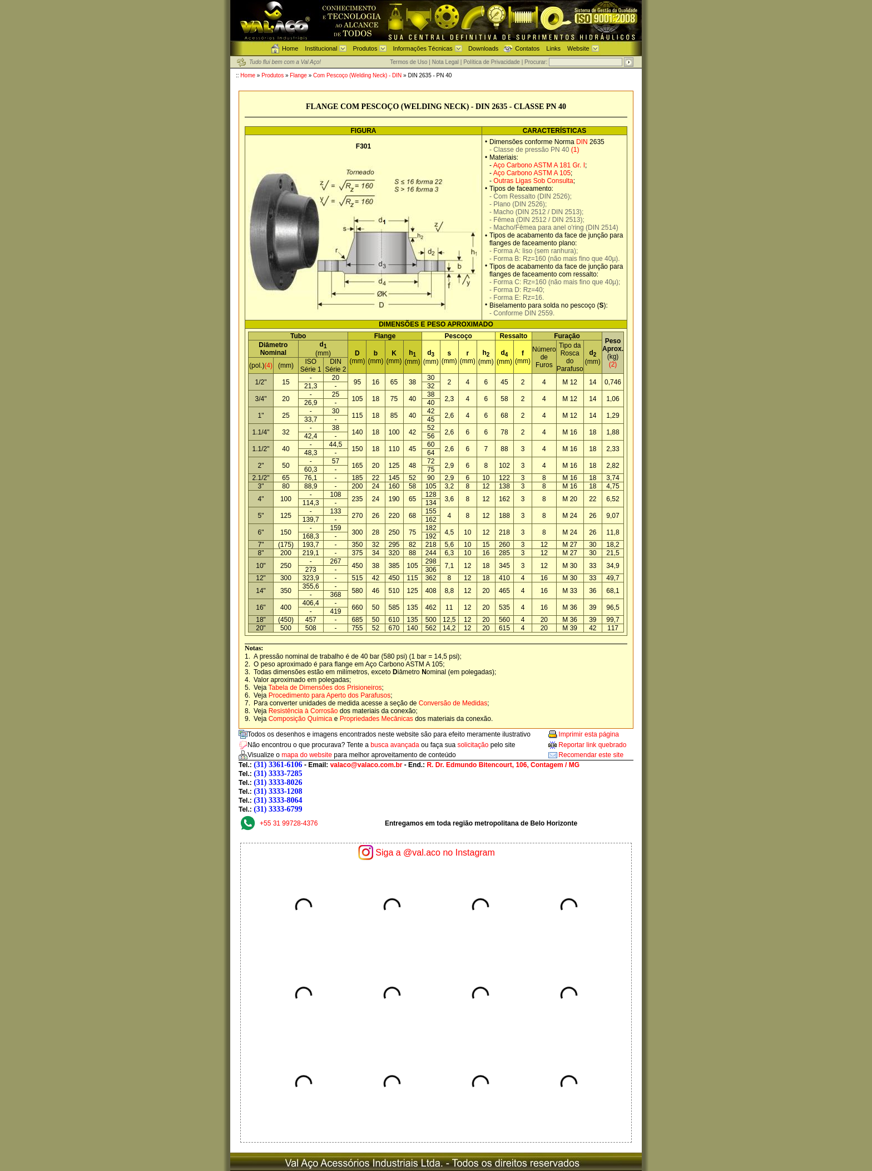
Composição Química (301, 719)
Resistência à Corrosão (303, 711)
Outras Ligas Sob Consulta (533, 181)
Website (578, 48)
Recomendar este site (590, 755)
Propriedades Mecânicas (376, 719)
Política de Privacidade (491, 62)
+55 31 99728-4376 (289, 823)
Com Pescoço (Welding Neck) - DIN (358, 75)
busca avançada (394, 745)
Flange (298, 75)
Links (553, 48)
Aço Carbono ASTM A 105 (532, 173)
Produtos (365, 48)
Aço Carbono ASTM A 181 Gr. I (539, 165)
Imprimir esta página (588, 734)
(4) (268, 365)
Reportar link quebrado (592, 745)
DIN (582, 142)
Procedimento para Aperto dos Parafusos (329, 695)
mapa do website (306, 755)
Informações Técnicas (422, 48)
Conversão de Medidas (453, 703)
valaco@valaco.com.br (366, 765)
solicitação (472, 745)
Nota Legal (445, 62)
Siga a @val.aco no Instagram (435, 852)
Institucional (321, 48)
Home (290, 48)
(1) (575, 150)
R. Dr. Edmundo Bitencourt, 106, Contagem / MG (503, 765)
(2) (613, 364)
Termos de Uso (408, 62)
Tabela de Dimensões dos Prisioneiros (325, 687)
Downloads (483, 48)
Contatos (527, 48)
